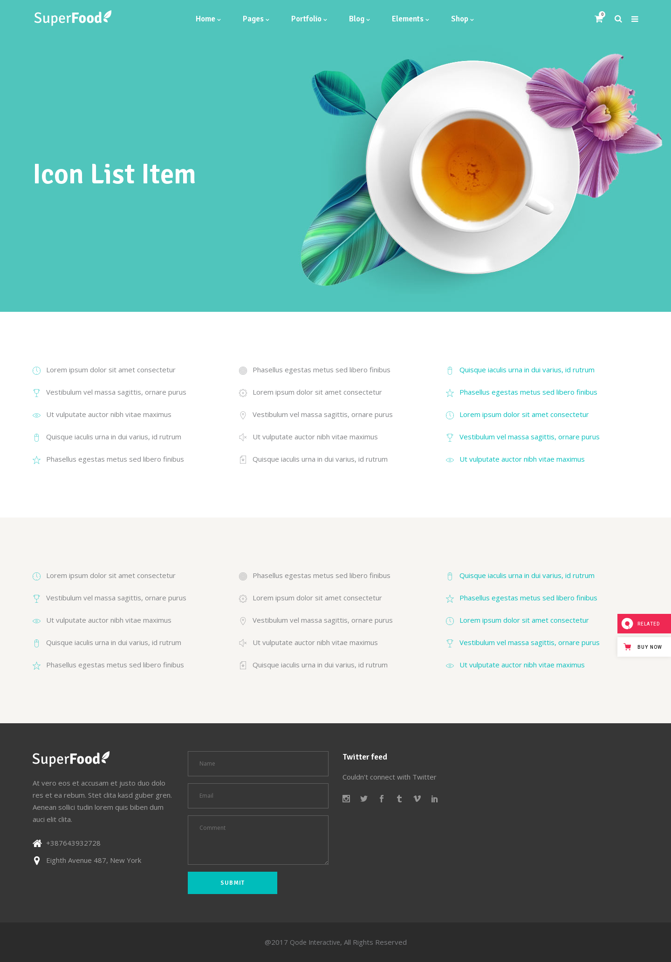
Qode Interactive (315, 942)
